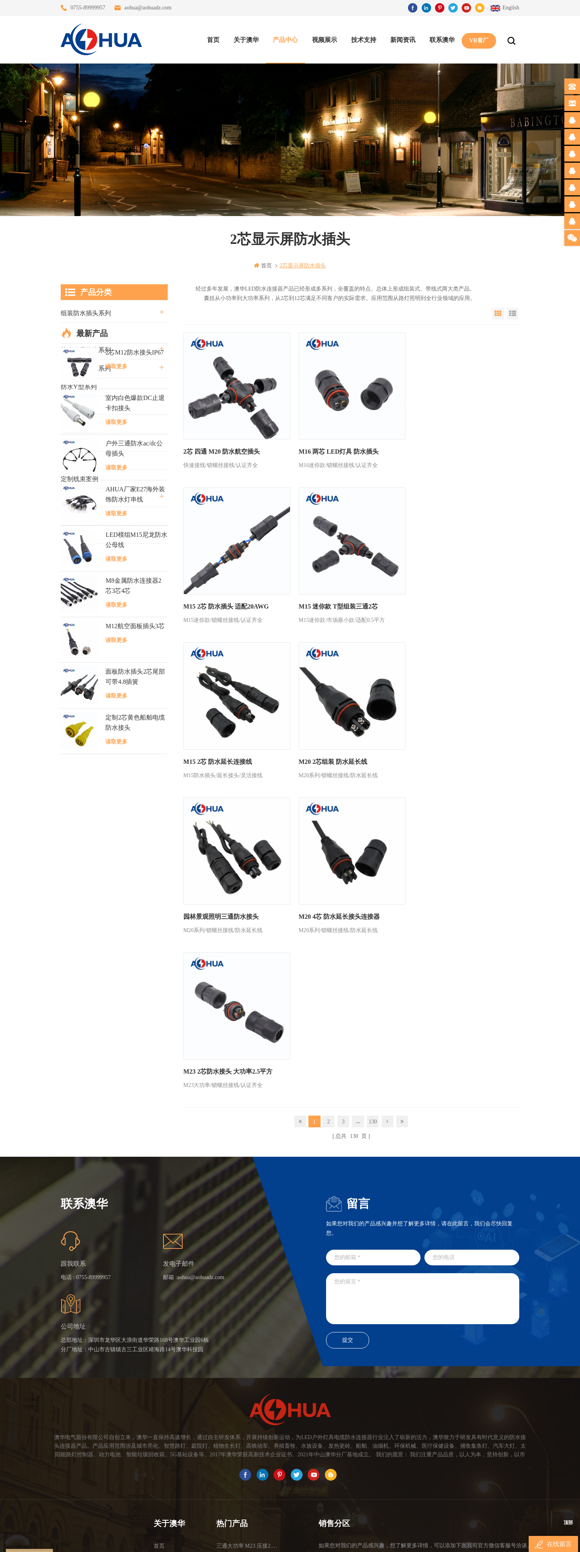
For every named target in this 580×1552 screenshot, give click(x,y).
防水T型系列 (78, 405)
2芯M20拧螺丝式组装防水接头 (247, 1462)
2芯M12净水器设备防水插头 (247, 1476)
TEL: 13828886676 (484, 1468)
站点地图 (165, 1447)
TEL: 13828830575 (413, 1468)
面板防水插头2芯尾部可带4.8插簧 (135, 908)
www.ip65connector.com (357, 1539)
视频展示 (324, 39)
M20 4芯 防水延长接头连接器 (336, 753)
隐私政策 (165, 1476)
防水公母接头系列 (86, 350)
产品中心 (284, 39)
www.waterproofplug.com (254, 1539)
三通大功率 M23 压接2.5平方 (247, 1391)
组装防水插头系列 (86, 313)
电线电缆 (73, 497)
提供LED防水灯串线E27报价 (247, 1419)
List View (512, 314)
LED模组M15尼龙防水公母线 (136, 771)
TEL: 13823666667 (342, 1468)
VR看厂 (478, 39)
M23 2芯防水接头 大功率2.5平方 (452, 753)
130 (373, 803)
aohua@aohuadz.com (148, 8)
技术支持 (363, 39)
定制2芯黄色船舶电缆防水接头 (135, 954)
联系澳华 (441, 39)
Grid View (498, 314)
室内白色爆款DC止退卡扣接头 (134, 635)
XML (160, 1462)
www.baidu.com (307, 1539)
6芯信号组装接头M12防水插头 (247, 1433)
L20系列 (72, 534)
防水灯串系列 (79, 442)
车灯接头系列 (79, 423)
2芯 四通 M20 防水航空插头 (221, 448)
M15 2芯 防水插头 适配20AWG (450, 448)
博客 (159, 1433)
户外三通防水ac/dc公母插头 (134, 680)
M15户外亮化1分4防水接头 (247, 1490)
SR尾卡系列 (77, 460)
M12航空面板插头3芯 (134, 858)
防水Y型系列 (79, 386)
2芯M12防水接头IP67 (134, 584)
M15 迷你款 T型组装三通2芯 (223, 601)
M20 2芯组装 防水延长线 (442, 601)
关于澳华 (245, 39)
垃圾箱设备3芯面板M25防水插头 (247, 1447)
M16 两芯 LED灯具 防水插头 (336, 448)
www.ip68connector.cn (415, 1539)
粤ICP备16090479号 (356, 1527)
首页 (213, 39)
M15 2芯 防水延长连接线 (330, 601)
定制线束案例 (79, 479)
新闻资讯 (402, 39)
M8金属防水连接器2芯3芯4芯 (133, 817)
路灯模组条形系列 (86, 368)
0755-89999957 (88, 8)
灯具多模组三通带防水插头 (247, 1405)
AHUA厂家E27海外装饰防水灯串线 (135, 726)
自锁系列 (73, 515)
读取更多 (116, 599)
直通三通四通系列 (86, 331)
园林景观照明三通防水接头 (221, 753)
